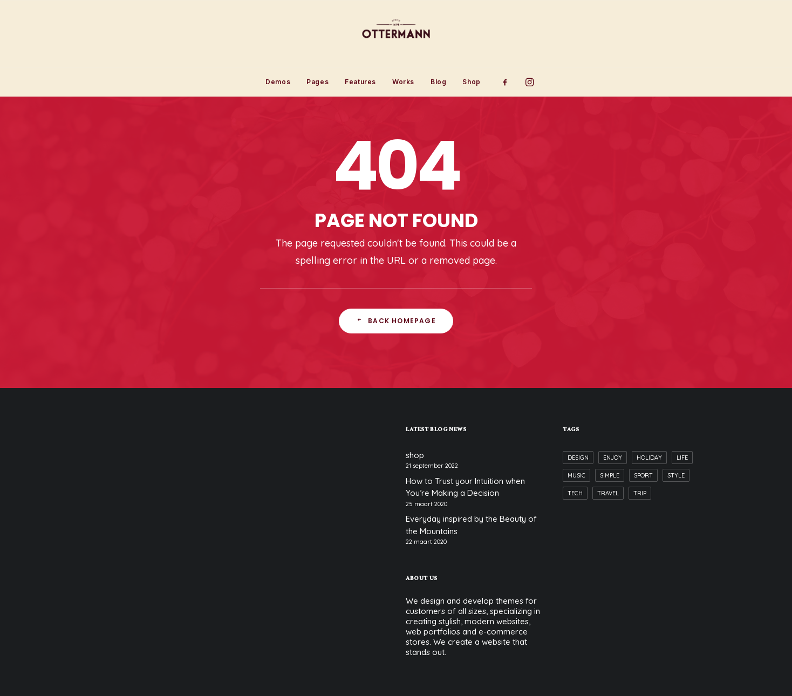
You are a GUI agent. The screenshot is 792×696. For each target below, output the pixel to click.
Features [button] (360, 82)
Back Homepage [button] (396, 320)
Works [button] (403, 82)
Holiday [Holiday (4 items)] (649, 457)
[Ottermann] (395, 34)
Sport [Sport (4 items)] (643, 475)
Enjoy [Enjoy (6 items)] (612, 457)
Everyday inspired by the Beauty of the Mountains (471, 525)
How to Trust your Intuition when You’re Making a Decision (465, 487)
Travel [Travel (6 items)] (608, 493)
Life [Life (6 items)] (682, 457)
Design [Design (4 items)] (578, 457)
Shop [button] (471, 82)
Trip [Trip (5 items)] (639, 493)
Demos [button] (277, 82)
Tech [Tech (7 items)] (575, 493)
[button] (508, 82)
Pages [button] (317, 82)
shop (415, 455)
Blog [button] (438, 82)
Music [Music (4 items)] (576, 475)
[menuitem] (277, 82)
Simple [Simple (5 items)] (609, 475)
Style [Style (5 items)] (676, 475)
